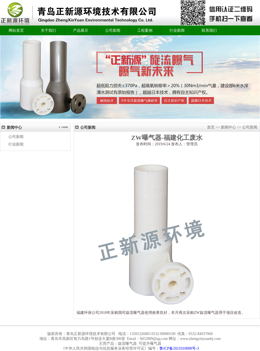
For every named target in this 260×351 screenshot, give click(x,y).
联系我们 (209, 30)
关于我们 (48, 30)
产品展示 (80, 30)
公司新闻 (112, 30)
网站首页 (16, 30)
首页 (211, 127)
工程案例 (144, 30)
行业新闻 (177, 30)
